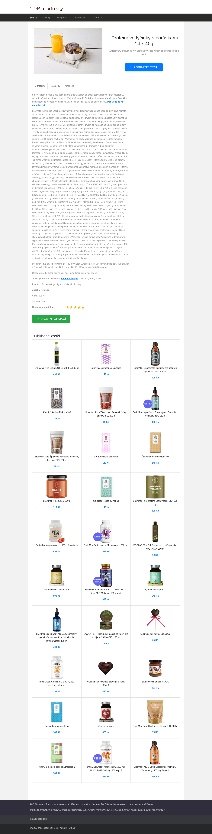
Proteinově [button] (80, 17)
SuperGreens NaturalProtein (96, 810)
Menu (33, 17)
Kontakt (63, 828)
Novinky (46, 17)
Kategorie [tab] (69, 86)
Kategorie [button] (62, 17)
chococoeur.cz (45, 828)
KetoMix (158, 51)
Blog (56, 828)
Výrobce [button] (98, 17)
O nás (72, 828)
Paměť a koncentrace (70, 810)
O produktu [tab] (39, 86)
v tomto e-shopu (69, 278)
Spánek (126, 810)
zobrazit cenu (146, 67)
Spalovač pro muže (155, 810)
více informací (53, 318)
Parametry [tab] (55, 86)
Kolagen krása (138, 810)
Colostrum (54, 810)
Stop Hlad (116, 810)
